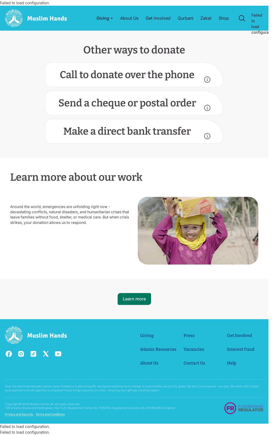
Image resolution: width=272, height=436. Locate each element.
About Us (149, 363)
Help (232, 363)
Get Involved (239, 335)
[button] (105, 18)
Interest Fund (241, 349)
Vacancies (194, 349)
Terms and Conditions (50, 414)
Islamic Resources (158, 349)
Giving (147, 335)
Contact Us (194, 363)
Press (189, 335)
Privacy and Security (19, 414)
